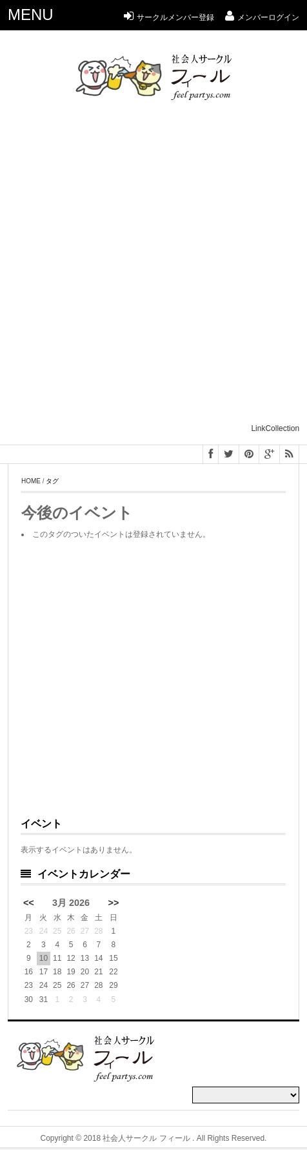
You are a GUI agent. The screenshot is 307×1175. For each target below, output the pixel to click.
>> (113, 903)
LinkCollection (275, 428)
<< (28, 903)
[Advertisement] (152, 267)
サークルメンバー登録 (169, 17)
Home (31, 481)
